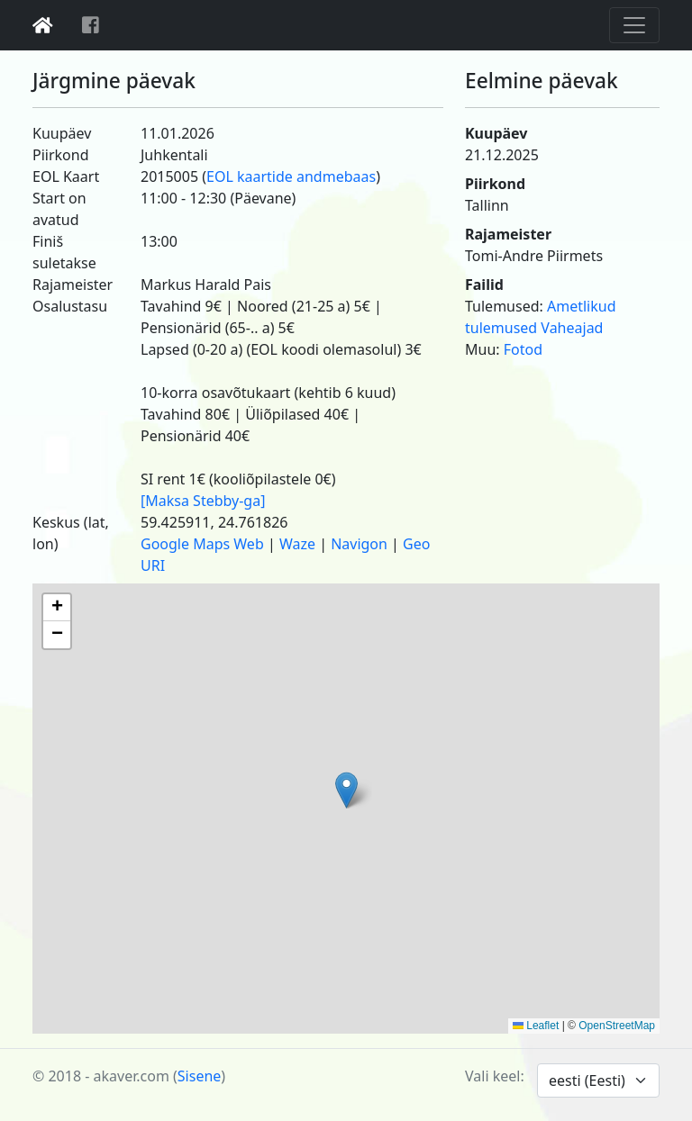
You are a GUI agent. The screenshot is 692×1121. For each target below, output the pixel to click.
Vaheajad (572, 328)
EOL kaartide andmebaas (291, 176)
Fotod (523, 349)
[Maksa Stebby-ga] (203, 501)
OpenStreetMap (616, 1025)
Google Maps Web (202, 544)
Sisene (200, 1076)
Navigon (359, 544)
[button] (346, 790)
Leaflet (536, 1025)
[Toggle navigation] (634, 25)
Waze (297, 544)
